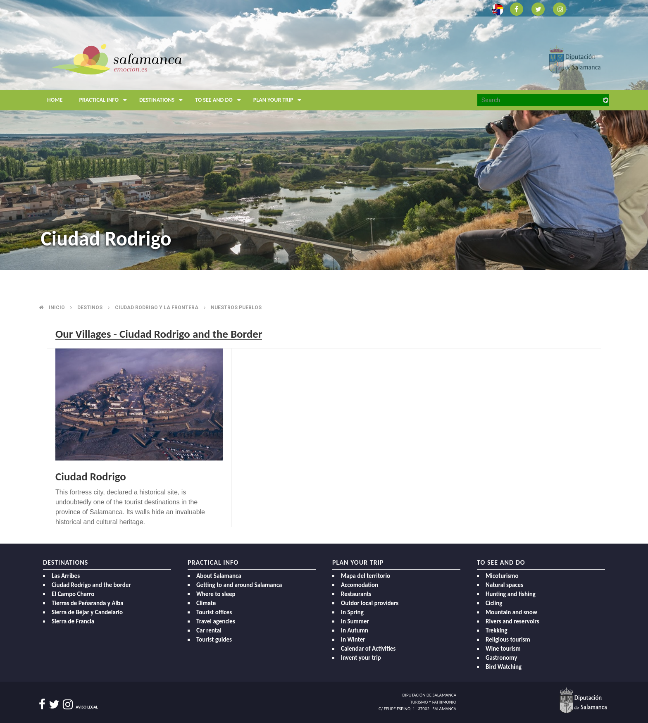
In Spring (352, 612)
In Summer (355, 621)
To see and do (220, 100)
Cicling (494, 603)
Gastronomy (501, 657)
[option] (324, 135)
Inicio (57, 307)
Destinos (89, 307)
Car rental (209, 630)
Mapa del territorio (365, 576)
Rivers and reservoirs (512, 621)
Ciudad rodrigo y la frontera (156, 307)
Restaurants (356, 594)
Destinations (163, 100)
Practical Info (105, 100)
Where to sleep (216, 594)
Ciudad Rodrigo (90, 476)
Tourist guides (214, 639)
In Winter (353, 639)
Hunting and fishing (511, 594)
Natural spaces (504, 585)
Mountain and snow (511, 612)
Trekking (496, 630)
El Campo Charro (73, 594)
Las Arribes (66, 576)
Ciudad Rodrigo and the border (91, 585)
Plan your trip (279, 100)
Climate (206, 603)
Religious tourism (508, 639)
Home (54, 99)
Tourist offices (214, 612)
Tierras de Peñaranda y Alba (88, 603)
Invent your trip (361, 657)
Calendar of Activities (368, 648)
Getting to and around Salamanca (239, 585)
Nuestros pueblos (236, 307)
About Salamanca (218, 576)
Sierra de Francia (73, 621)
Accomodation (359, 585)
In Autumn (354, 630)
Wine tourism (503, 648)
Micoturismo (502, 576)
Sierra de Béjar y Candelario (87, 612)
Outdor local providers (369, 603)
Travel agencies (215, 621)
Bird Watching (504, 667)
